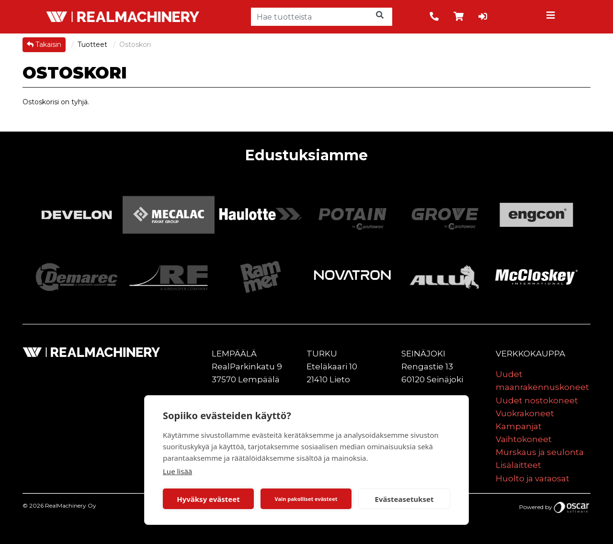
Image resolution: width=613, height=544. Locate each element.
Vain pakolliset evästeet (305, 498)
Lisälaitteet (518, 465)
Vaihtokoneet (524, 439)
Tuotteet (93, 44)
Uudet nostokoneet (537, 400)
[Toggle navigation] (552, 16)
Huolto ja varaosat (532, 478)
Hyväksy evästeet (208, 499)
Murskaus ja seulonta (540, 452)
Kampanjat (519, 426)
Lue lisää (177, 471)
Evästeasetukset (404, 499)
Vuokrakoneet (525, 413)
